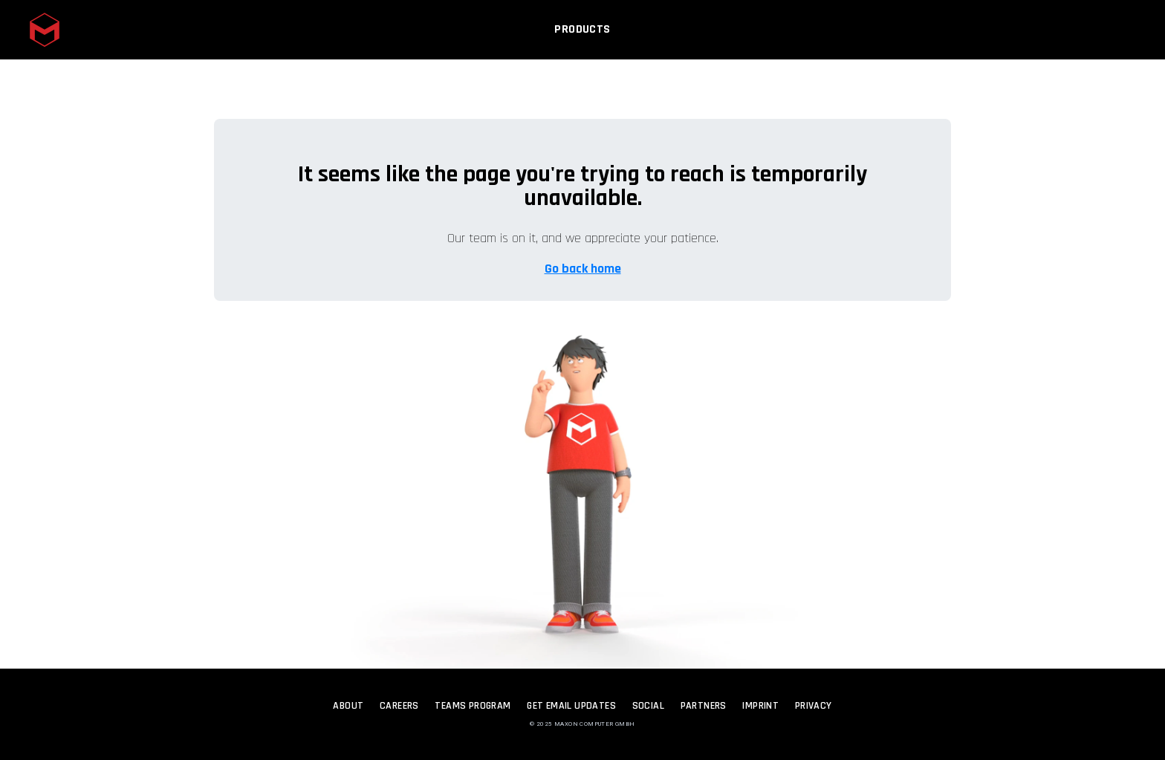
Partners (704, 705)
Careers (399, 705)
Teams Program (472, 705)
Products (582, 35)
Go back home (583, 268)
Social (648, 705)
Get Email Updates (571, 705)
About (348, 705)
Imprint (760, 705)
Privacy (813, 705)
